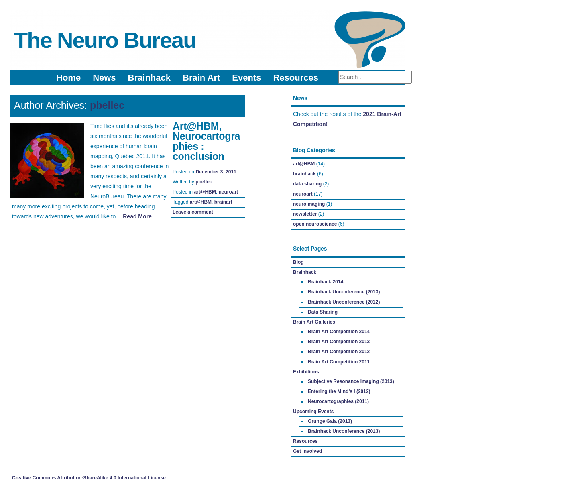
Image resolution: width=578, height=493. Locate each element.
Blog (298, 262)
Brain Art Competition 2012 (339, 351)
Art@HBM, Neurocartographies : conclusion (206, 141)
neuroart (228, 192)
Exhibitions (306, 372)
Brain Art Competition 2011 (339, 362)
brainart (223, 202)
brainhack (304, 174)
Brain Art (201, 78)
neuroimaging (309, 204)
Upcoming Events (313, 411)
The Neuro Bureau (105, 40)
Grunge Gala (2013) (330, 421)
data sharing (307, 184)
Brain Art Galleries (314, 322)
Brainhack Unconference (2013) (344, 292)
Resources (295, 78)
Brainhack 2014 (325, 282)
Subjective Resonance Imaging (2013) (351, 381)
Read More (137, 216)
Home (68, 78)
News (104, 78)
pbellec (107, 105)
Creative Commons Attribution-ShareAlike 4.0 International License (89, 478)
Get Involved (307, 451)
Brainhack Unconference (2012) (344, 302)
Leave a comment (193, 212)
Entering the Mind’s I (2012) (339, 391)
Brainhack (149, 78)
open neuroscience (315, 224)
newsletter (305, 214)
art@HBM (205, 192)
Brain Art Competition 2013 (339, 341)
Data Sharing (323, 312)
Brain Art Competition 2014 (339, 331)
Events (246, 78)
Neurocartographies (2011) (338, 401)
